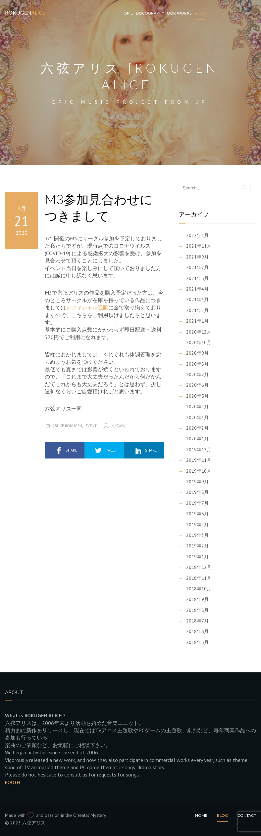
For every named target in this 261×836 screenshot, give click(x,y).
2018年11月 (198, 578)
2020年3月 (197, 417)
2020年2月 (197, 428)
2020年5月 (197, 396)
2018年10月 (198, 589)
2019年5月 (197, 514)
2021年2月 (197, 310)
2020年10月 (198, 342)
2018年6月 (197, 631)
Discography (150, 13)
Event (91, 425)
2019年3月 (197, 535)
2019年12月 (198, 450)
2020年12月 (198, 332)
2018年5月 (197, 642)
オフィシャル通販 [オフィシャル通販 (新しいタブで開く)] (87, 307)
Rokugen (25, 12)
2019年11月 (198, 460)
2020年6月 (197, 385)
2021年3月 (197, 299)
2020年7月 (197, 375)
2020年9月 (197, 353)
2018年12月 (198, 567)
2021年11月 (198, 246)
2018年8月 (197, 610)
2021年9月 (197, 257)
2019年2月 (197, 546)
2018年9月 (197, 599)
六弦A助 (118, 425)
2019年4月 (197, 525)
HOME (127, 13)
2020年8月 (197, 364)
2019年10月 (198, 471)
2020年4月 (197, 407)
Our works (179, 13)
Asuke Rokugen (67, 425)
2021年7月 (197, 267)
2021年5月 (197, 278)
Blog (200, 13)
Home (201, 815)
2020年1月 (197, 439)
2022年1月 (197, 235)
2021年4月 (197, 289)
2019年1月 (197, 557)
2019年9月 (197, 482)
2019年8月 (197, 492)
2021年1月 (197, 321)
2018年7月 (197, 621)
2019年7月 (197, 503)
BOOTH (12, 782)
